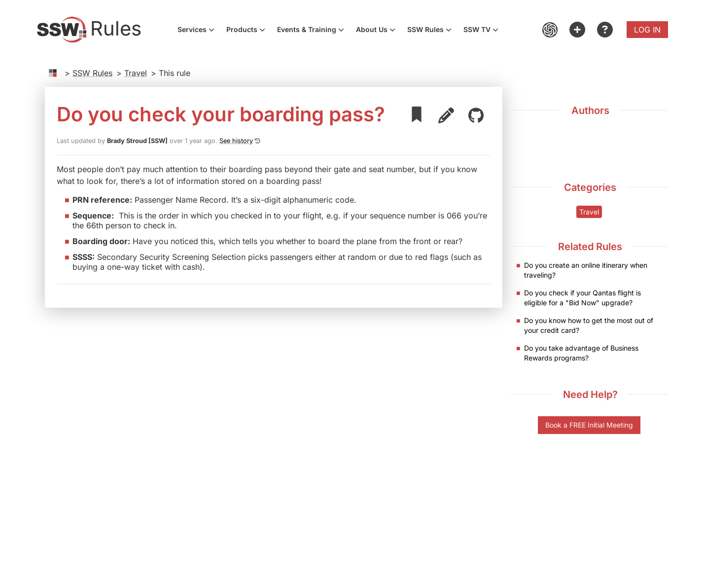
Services (198, 30)
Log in (647, 30)
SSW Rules (432, 30)
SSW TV (483, 30)
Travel (135, 73)
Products (248, 30)
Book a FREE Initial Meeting (589, 425)
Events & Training (313, 30)
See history (236, 140)
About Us (378, 30)
